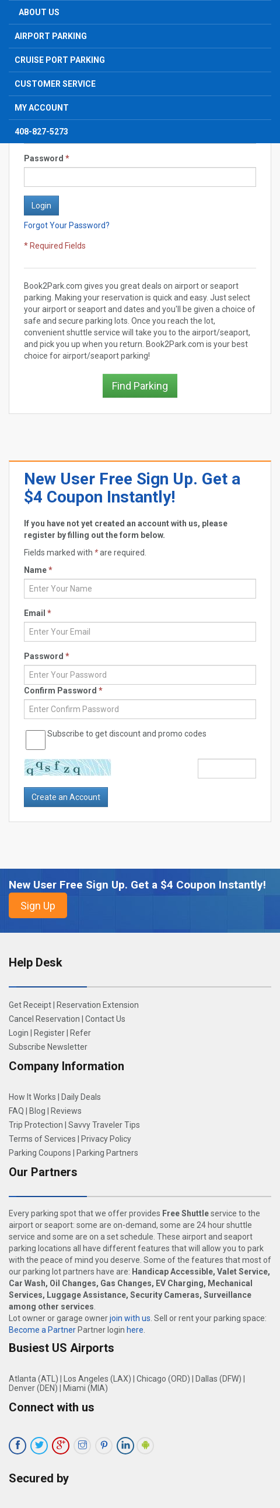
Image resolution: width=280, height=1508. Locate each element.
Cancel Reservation (44, 1019)
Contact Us (105, 1019)
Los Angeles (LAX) (97, 1378)
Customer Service (55, 84)
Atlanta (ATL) (33, 1378)
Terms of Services (42, 1139)
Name (38, 570)
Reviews (66, 1111)
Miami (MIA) (85, 1388)
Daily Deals (81, 1097)
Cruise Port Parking (60, 60)
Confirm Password (63, 690)
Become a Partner (42, 1329)
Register (49, 1033)
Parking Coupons (40, 1152)
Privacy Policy (106, 1139)
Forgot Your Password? (67, 225)
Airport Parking (51, 36)
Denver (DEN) (33, 1388)
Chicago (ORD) (163, 1378)
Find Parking (140, 386)
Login (19, 1033)
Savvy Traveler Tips (104, 1125)
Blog (37, 1111)
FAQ (16, 1111)
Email (37, 613)
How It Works (32, 1097)
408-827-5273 (41, 131)
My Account (42, 107)
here (135, 1329)
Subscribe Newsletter (48, 1047)
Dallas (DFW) (218, 1378)
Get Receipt (30, 1005)
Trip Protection (36, 1125)
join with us (130, 1318)
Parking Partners (107, 1152)
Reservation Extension (98, 1005)
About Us (39, 12)
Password (46, 158)
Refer (80, 1033)
